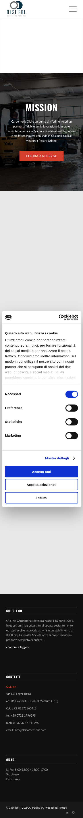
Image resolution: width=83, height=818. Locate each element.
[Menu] (71, 9)
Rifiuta (41, 497)
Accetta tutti (41, 471)
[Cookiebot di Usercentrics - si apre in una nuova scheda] (59, 317)
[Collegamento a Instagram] (73, 812)
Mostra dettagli (57, 458)
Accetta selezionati (41, 485)
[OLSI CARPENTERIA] (34, 9)
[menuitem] (71, 9)
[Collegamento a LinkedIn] (67, 812)
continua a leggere (17, 647)
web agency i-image (56, 807)
